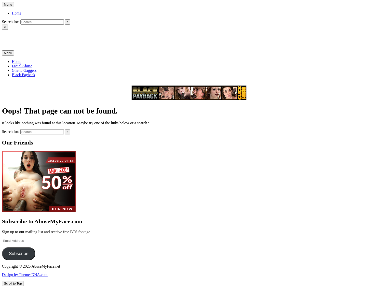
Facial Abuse (22, 66)
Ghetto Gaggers (24, 70)
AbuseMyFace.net (16, 36)
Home (16, 13)
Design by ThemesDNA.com (25, 275)
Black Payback (23, 75)
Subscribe (18, 253)
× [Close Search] (5, 27)
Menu (8, 4)
